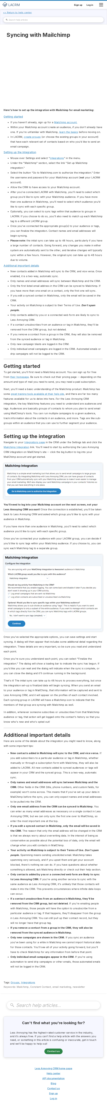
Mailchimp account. (65, 122)
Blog (53, 1083)
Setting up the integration (20, 152)
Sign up (53, 1093)
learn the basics (68, 132)
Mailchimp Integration (16, 447)
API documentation (53, 1078)
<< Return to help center (17, 12)
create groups (32, 136)
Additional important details (21, 265)
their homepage (19, 376)
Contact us (53, 1051)
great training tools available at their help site (37, 393)
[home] (11, 5)
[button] (101, 6)
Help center (53, 1073)
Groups (15, 982)
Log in (53, 1098)
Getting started (13, 116)
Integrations (57, 158)
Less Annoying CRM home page (53, 1068)
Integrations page (34, 442)
